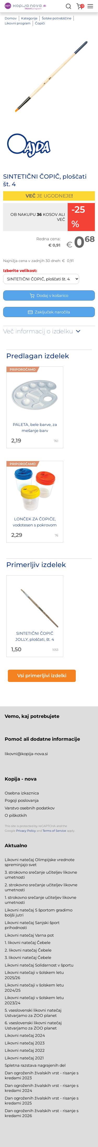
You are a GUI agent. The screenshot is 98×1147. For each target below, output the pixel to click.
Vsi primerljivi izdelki (41, 676)
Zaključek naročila (49, 312)
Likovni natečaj (20, 1057)
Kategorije (29, 18)
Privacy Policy (26, 831)
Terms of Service (54, 831)
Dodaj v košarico (49, 295)
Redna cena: (48, 238)
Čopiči (40, 23)
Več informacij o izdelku (42, 331)
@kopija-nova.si (32, 753)
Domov (11, 18)
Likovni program (18, 23)
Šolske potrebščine (56, 18)
